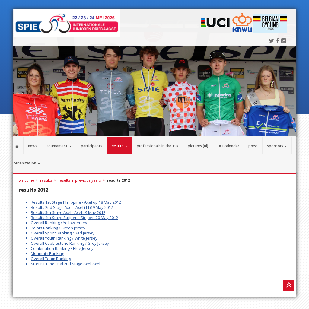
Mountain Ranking (47, 250)
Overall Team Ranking (51, 256)
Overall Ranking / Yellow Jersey (59, 220)
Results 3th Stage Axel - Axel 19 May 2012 (68, 209)
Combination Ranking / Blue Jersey (62, 245)
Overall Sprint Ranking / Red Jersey (62, 230)
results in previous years (79, 177)
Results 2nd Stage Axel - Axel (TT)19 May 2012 (72, 204)
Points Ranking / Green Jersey (58, 225)
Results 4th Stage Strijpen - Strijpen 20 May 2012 (74, 215)
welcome (26, 177)
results (46, 177)
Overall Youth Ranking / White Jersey (64, 235)
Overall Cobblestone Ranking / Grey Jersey (70, 240)
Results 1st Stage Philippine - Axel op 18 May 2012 (76, 199)
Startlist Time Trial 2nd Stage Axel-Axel (65, 261)
